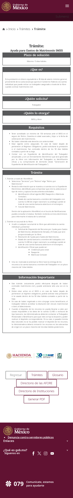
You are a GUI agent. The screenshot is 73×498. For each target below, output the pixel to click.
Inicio (12, 29)
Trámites (24, 29)
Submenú (62, 16)
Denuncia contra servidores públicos (31, 437)
